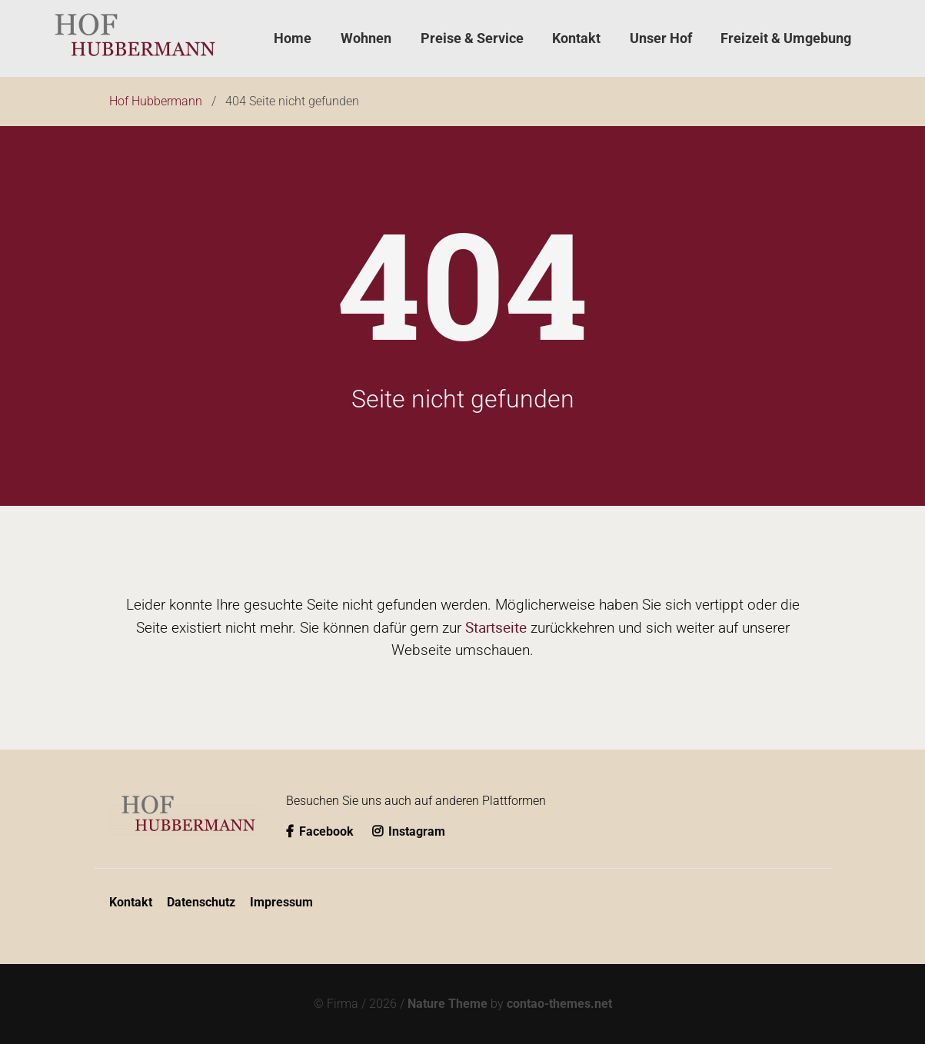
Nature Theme (447, 1003)
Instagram (408, 831)
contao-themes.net (559, 1003)
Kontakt (130, 902)
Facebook (321, 831)
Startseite (496, 627)
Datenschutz (201, 902)
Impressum (281, 902)
